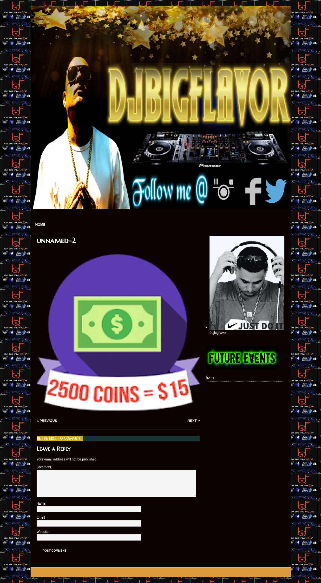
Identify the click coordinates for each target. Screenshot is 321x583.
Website (43, 532)
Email (41, 517)
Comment (44, 467)
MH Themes (98, 572)
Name (41, 503)
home (40, 224)
